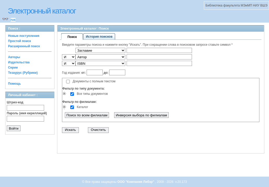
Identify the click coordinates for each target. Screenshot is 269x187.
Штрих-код (15, 102)
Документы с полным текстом (94, 81)
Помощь (14, 83)
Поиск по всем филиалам (86, 115)
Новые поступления (23, 36)
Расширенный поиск (24, 46)
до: (106, 73)
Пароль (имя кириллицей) (27, 113)
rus (13, 20)
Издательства (19, 62)
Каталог (82, 107)
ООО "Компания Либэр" (136, 182)
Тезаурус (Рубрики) (23, 73)
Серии (13, 67)
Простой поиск (19, 41)
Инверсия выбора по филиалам (141, 115)
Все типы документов (92, 94)
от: (84, 73)
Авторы (14, 57)
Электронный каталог (42, 10)
